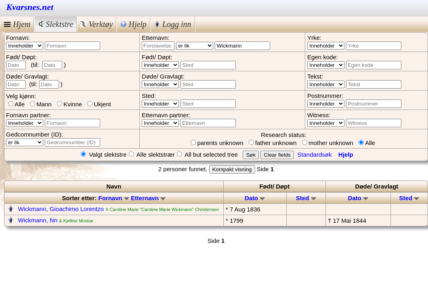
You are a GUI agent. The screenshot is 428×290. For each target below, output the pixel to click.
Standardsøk (314, 154)
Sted (306, 198)
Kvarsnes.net (30, 7)
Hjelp (133, 24)
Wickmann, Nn (38, 220)
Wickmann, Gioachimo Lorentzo (61, 208)
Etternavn (148, 198)
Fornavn (114, 198)
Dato (255, 198)
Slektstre (55, 24)
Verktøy (97, 24)
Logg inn (172, 24)
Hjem (17, 24)
